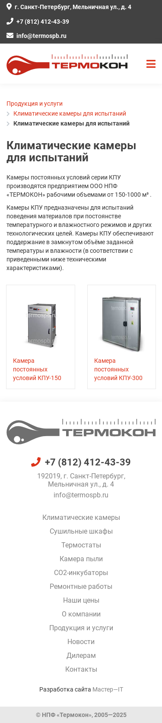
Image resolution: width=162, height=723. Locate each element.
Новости (81, 642)
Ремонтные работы (81, 586)
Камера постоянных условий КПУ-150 (37, 369)
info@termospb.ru (36, 35)
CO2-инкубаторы (81, 573)
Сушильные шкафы (81, 531)
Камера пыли (81, 559)
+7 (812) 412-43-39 (37, 21)
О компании (81, 614)
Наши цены (81, 600)
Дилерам (81, 655)
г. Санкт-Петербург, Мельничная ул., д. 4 (68, 6)
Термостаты (81, 545)
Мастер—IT (107, 689)
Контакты (81, 669)
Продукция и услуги (81, 628)
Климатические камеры (81, 517)
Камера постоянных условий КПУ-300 (118, 369)
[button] (151, 64)
